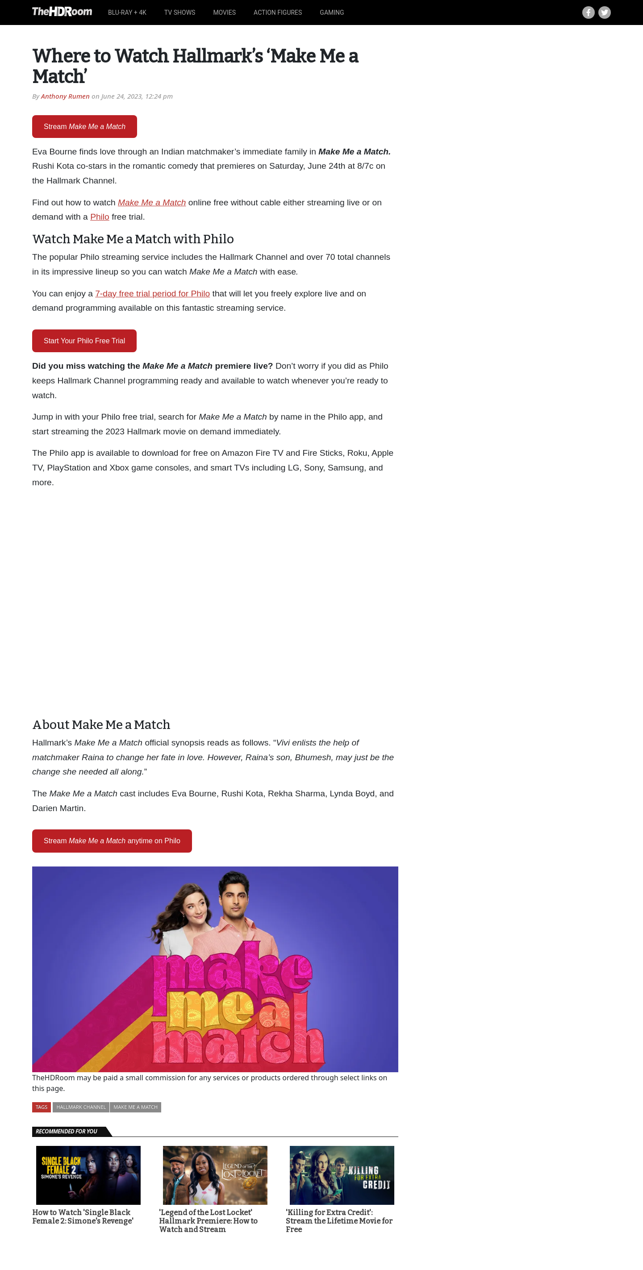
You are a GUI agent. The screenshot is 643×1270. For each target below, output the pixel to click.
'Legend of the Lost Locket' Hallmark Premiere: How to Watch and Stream (208, 1221)
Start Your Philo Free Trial (84, 341)
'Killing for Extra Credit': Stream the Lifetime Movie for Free (339, 1221)
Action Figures (278, 12)
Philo (99, 216)
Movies (224, 12)
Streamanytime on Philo (112, 841)
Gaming (332, 12)
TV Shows (180, 12)
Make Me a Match (135, 1106)
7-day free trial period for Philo (152, 293)
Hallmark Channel (81, 1106)
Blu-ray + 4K (127, 12)
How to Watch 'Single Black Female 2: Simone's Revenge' (83, 1216)
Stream (84, 126)
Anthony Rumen (65, 96)
